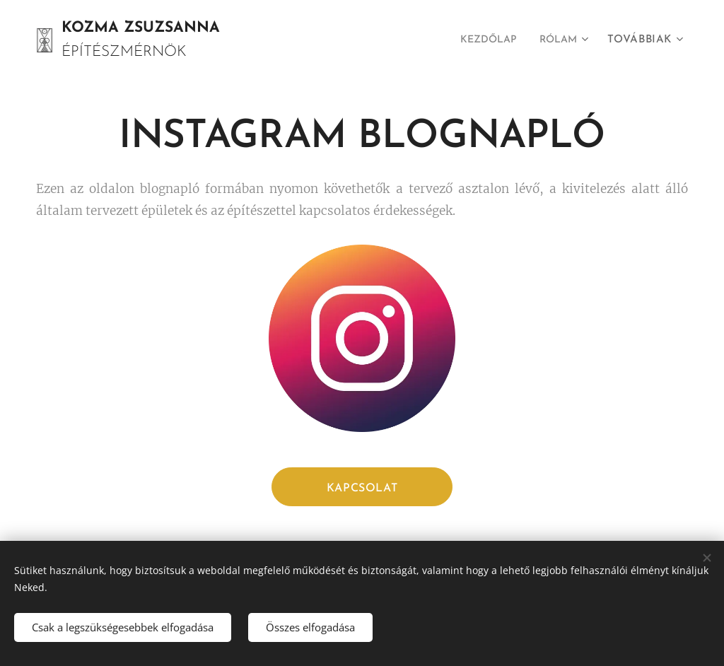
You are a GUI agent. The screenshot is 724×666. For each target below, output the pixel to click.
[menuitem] (483, 40)
